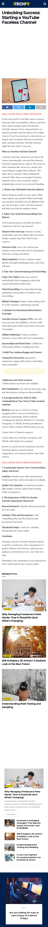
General (7, 609)
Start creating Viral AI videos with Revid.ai (21, 113)
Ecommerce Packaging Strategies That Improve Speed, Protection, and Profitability (29, 824)
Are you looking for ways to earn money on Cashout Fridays (24, 915)
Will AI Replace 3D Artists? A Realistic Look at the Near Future (29, 836)
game (24, 908)
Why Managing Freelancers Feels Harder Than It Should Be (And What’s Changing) (21, 617)
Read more (11, 814)
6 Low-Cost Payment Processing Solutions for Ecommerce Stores (29, 857)
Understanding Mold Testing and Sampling (27, 846)
